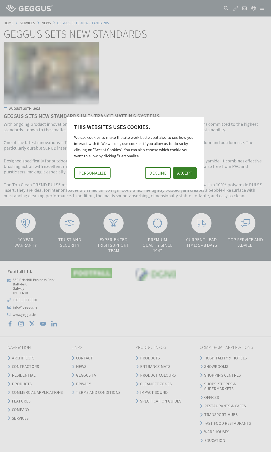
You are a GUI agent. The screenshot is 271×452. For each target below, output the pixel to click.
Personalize (92, 173)
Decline (158, 173)
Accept (184, 173)
